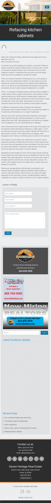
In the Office (45, 52)
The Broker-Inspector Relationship (16, 421)
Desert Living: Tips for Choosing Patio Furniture (20, 428)
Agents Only (25, 478)
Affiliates (39, 52)
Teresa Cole (28, 497)
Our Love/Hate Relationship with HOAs (17, 418)
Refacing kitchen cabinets (13, 431)
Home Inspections (10, 425)
